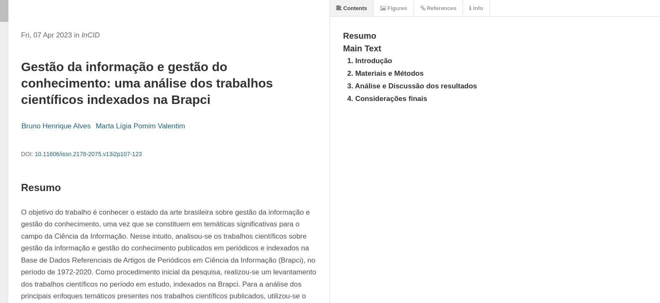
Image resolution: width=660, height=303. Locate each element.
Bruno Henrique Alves (55, 126)
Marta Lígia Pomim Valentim (140, 126)
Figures (393, 8)
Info (476, 8)
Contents (351, 8)
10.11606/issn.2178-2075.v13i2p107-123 (88, 154)
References (438, 8)
